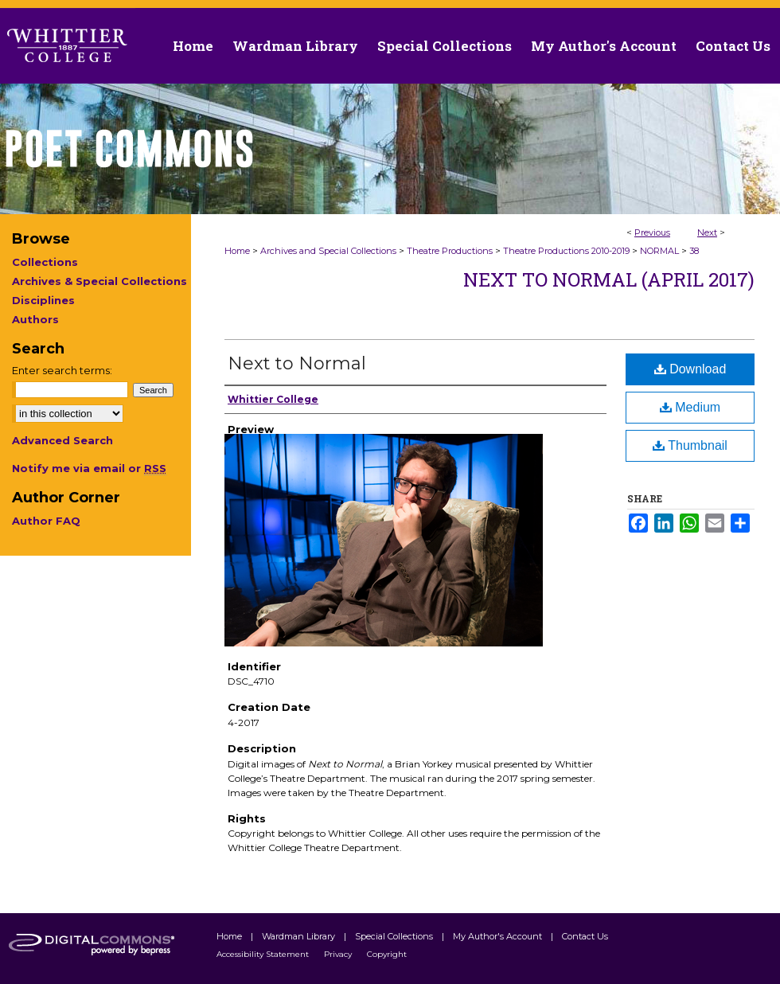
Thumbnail (690, 445)
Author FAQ (46, 520)
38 (694, 250)
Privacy (339, 954)
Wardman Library (299, 936)
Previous (652, 232)
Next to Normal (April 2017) (609, 279)
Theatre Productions (450, 250)
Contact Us (733, 46)
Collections (45, 262)
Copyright (387, 954)
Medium (690, 407)
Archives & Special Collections (99, 281)
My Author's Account (498, 936)
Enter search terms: (62, 370)
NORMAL (659, 250)
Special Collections (395, 936)
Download (690, 369)
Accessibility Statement (263, 954)
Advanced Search (62, 440)
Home (237, 250)
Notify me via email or (89, 468)
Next (707, 232)
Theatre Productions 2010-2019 (566, 250)
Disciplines (43, 300)
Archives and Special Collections (328, 250)
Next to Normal (297, 363)
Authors (35, 319)
